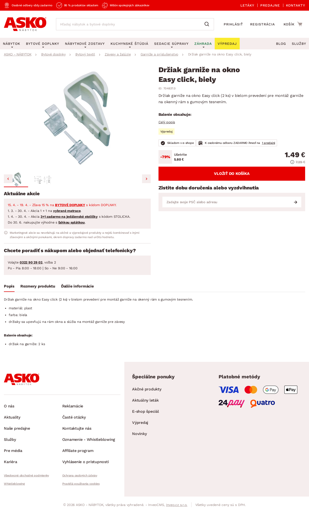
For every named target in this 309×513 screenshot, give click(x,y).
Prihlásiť (233, 24)
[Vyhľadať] (208, 24)
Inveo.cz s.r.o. (176, 505)
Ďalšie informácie (77, 286)
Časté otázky (74, 417)
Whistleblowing (14, 483)
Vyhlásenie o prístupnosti (85, 461)
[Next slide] (146, 178)
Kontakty (295, 5)
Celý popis (166, 122)
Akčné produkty (146, 389)
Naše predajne (17, 428)
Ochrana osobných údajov (79, 475)
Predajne (270, 5)
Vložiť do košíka (231, 173)
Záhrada (203, 44)
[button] (16, 179)
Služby (299, 44)
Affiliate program (78, 450)
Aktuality (12, 417)
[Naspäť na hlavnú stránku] (25, 24)
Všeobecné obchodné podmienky (26, 475)
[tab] (9, 287)
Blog (281, 44)
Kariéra (10, 461)
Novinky (139, 433)
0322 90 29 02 (31, 262)
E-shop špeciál (145, 411)
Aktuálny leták (145, 400)
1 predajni (268, 143)
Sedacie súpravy (171, 44)
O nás (9, 406)
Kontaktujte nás (76, 428)
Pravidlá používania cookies (81, 483)
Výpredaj (140, 422)
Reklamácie (72, 406)
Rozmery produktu (37, 286)
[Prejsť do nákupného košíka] (293, 24)
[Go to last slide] (8, 178)
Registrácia (262, 24)
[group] (77, 118)
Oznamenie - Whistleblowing (88, 439)
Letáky (247, 5)
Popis (9, 286)
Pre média (13, 450)
